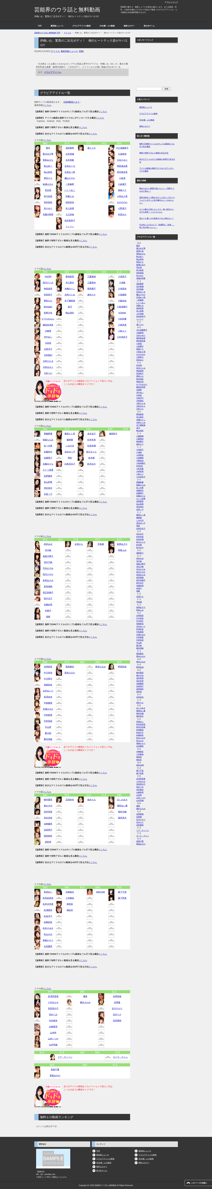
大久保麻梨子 (122, 148)
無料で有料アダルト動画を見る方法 (153, 153)
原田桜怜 (48, 836)
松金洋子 (48, 916)
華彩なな (48, 300)
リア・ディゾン (65, 1057)
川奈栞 (48, 343)
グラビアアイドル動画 (81, 26)
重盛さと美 (70, 433)
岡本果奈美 (122, 172)
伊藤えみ (70, 196)
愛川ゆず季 (48, 154)
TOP (40, 26)
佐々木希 (48, 446)
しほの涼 (70, 446)
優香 (85, 996)
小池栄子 (122, 276)
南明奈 (70, 904)
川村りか (48, 373)
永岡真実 (48, 666)
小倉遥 (122, 178)
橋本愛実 (48, 799)
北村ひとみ (70, 294)
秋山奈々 (48, 166)
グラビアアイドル (52, 72)
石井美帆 (70, 160)
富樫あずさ (122, 544)
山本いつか (53, 1038)
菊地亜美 (70, 276)
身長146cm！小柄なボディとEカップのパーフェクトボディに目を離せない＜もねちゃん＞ (157, 200)
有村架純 (48, 202)
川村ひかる (48, 361)
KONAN (122, 313)
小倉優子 (122, 184)
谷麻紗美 (48, 604)
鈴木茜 (91, 458)
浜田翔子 (48, 830)
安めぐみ (53, 1014)
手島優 (100, 544)
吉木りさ (117, 1014)
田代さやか (48, 574)
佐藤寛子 (48, 458)
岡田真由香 (122, 166)
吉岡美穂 (117, 996)
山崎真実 (53, 1026)
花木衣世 (48, 818)
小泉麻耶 (122, 294)
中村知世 (48, 721)
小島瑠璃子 (122, 307)
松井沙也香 (48, 904)
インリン (70, 226)
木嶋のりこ (70, 288)
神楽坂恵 (48, 288)
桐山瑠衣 (70, 313)
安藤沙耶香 (48, 214)
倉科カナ (91, 294)
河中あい (48, 337)
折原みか (122, 214)
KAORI (48, 276)
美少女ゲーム (149, 26)
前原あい (48, 892)
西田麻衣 (70, 666)
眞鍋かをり (48, 940)
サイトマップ (172, 2)
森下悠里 (122, 898)
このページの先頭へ (199, 1183)
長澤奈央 (48, 697)
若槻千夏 (55, 1069)
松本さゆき (48, 928)
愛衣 (48, 148)
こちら (48, 105)
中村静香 (48, 715)
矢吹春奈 (53, 1020)
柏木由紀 (48, 307)
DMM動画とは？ (71, 102)
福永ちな (91, 799)
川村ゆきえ (48, 367)
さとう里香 (48, 470)
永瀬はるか (48, 709)
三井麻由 (70, 898)
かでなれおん (48, 319)
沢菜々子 (48, 494)
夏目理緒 (48, 739)
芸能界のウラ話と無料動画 (67, 9)
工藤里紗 (91, 282)
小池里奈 (122, 288)
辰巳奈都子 (48, 592)
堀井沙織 (122, 811)
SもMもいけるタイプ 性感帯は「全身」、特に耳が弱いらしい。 (157, 226)
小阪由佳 (122, 300)
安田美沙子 (53, 1008)
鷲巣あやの (55, 1075)
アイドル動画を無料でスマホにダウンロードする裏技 (156, 169)
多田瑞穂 (48, 586)
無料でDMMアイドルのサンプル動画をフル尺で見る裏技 (157, 145)
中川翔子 (48, 679)
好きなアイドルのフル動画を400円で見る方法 (157, 160)
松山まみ (48, 934)
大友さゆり (122, 160)
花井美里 (48, 811)
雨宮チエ (48, 178)
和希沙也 (48, 313)
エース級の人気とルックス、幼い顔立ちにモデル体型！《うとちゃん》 (156, 210)
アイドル (55, 51)
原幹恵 (48, 842)
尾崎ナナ (122, 190)
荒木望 (48, 190)
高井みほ (48, 544)
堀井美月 (122, 818)
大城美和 (122, 154)
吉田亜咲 (117, 1020)
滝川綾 (48, 550)
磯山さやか (70, 178)
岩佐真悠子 (70, 220)
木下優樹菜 (70, 300)
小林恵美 (122, 325)
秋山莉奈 (48, 172)
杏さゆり (48, 208)
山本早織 (53, 1044)
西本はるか (70, 672)
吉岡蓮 (117, 1002)
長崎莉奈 (48, 685)
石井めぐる (70, 166)
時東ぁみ (122, 550)
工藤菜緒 (91, 276)
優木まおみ (85, 1002)
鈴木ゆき (91, 464)
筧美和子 (48, 294)
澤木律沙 (48, 488)
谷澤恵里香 (53, 996)
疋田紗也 (70, 799)
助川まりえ (91, 452)
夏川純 (48, 733)
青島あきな (48, 160)
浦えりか (91, 148)
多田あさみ (48, 580)
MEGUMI (100, 892)
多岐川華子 (48, 556)
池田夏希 (70, 148)
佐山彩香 (48, 482)
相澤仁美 (140, 251)
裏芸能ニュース (57, 26)
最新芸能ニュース (69, 51)
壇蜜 (48, 616)
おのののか (122, 202)
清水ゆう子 (70, 452)
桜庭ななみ (48, 439)
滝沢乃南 (48, 562)
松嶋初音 (48, 922)
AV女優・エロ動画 (107, 26)
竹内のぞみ (48, 568)
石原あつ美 (70, 172)
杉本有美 (91, 439)
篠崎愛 (70, 439)
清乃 (70, 307)
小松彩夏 (122, 319)
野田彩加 (122, 666)
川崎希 (48, 331)
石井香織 (70, 154)
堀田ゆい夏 (122, 805)
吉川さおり (117, 1008)
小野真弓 (122, 208)
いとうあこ (70, 190)
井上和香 (70, 208)
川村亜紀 (48, 355)
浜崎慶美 (48, 824)
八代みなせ (53, 1002)
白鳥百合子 (70, 464)
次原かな (79, 544)
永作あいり (48, 691)
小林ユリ (122, 331)
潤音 (70, 458)
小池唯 (122, 282)
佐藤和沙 (48, 452)
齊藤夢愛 (48, 433)
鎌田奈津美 (48, 325)
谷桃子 (48, 610)
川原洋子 (48, 349)
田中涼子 (48, 598)
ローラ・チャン (120, 1057)
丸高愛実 (48, 946)
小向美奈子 (122, 337)
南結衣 (70, 910)
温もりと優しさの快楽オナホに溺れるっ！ (156, 218)
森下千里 (122, 892)
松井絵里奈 (48, 898)
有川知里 (48, 196)
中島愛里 (48, 703)
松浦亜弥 (48, 910)
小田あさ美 (122, 196)
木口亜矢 (70, 282)
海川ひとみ (48, 282)
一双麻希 (70, 184)
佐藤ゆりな (48, 464)
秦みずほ (48, 805)
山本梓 (53, 1032)
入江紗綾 (70, 214)
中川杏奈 (48, 672)
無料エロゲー (129, 26)
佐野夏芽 (48, 476)
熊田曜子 (91, 288)
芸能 (81, 51)
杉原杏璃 (91, 446)
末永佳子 (91, 433)
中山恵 (48, 727)
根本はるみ (100, 666)
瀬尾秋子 (113, 433)
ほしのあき (122, 799)
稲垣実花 (70, 202)
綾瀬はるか (48, 184)
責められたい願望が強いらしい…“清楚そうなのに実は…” (156, 189)
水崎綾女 (70, 892)
